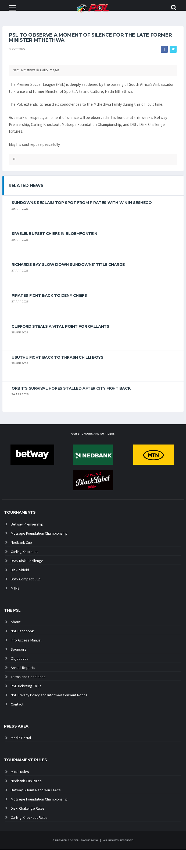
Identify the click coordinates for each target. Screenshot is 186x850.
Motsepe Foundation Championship (39, 533)
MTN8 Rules (20, 772)
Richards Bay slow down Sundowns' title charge (68, 264)
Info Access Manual (26, 640)
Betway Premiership (27, 524)
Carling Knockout (24, 551)
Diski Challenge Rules (28, 808)
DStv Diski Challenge (27, 561)
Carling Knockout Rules (29, 817)
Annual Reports (23, 667)
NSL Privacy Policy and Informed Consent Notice (49, 695)
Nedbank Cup (21, 542)
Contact (17, 704)
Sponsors (18, 649)
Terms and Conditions (28, 677)
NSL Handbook (22, 631)
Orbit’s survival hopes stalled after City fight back (71, 388)
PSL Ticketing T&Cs (26, 686)
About (15, 622)
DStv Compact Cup (26, 579)
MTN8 (15, 588)
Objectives (19, 658)
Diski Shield (20, 570)
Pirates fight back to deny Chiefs (49, 295)
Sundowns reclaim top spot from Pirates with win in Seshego (82, 202)
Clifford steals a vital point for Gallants (60, 326)
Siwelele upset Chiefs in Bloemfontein (54, 233)
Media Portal (21, 738)
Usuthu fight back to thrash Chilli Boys (57, 357)
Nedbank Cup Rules (26, 781)
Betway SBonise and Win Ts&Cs (36, 790)
